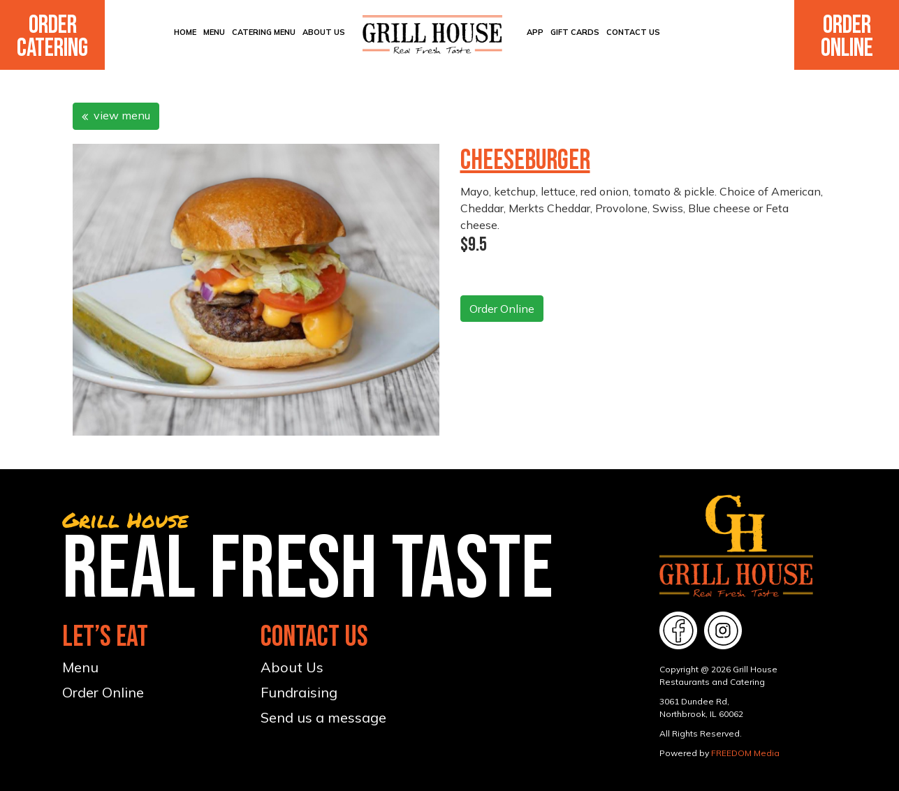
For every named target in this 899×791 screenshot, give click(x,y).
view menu (116, 115)
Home (185, 32)
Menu (214, 32)
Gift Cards (574, 32)
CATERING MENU (263, 32)
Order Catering (52, 37)
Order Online (847, 37)
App (535, 32)
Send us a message (323, 717)
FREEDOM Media (745, 753)
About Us (323, 32)
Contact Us (633, 32)
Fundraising (299, 692)
